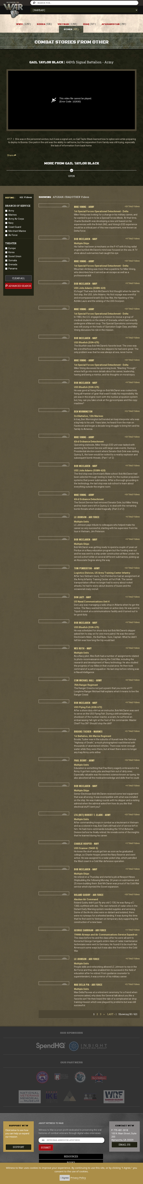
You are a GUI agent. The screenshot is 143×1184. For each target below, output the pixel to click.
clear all (18, 278)
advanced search (18, 285)
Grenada (12, 264)
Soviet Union (14, 256)
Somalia (12, 260)
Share (11, 155)
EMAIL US (124, 1144)
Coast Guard (14, 227)
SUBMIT (46, 1147)
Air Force (13, 235)
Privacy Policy (78, 1177)
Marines (12, 214)
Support (18, 1147)
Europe (12, 248)
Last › (111, 1014)
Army (11, 210)
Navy (10, 223)
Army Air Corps (16, 219)
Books (72, 1162)
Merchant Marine (17, 231)
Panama (12, 268)
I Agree (65, 1177)
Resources (71, 1156)
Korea (11, 252)
